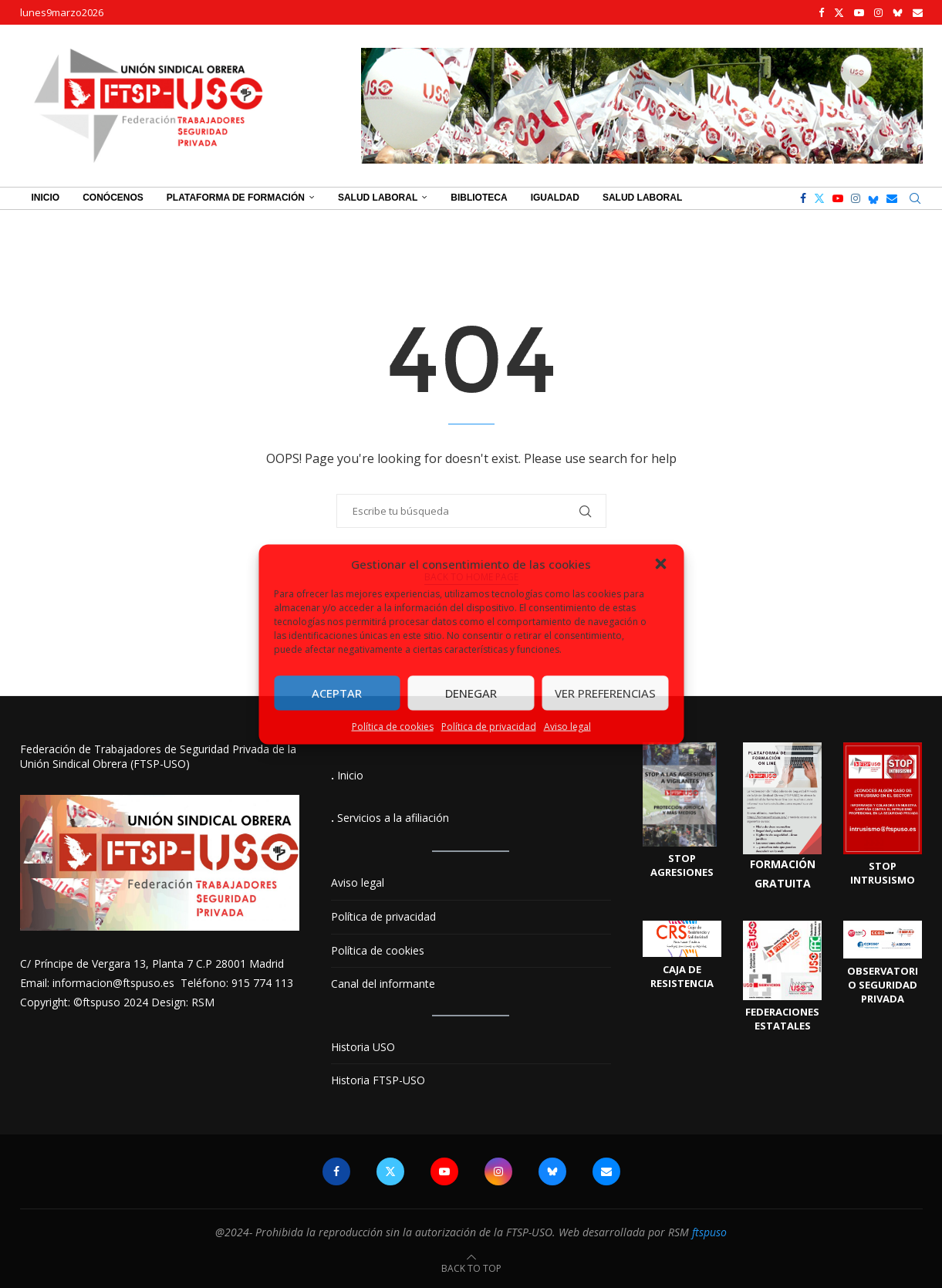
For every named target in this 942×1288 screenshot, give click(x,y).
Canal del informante (383, 983)
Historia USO (363, 1047)
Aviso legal (567, 725)
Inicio (46, 197)
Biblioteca (479, 197)
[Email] (918, 12)
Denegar (471, 693)
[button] (660, 563)
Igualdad (555, 197)
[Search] (915, 198)
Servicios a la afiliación (393, 817)
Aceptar (337, 693)
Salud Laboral (377, 197)
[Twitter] (839, 12)
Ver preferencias (605, 693)
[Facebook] (821, 12)
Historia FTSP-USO (378, 1080)
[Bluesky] (898, 12)
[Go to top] (471, 1267)
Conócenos (113, 197)
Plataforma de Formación (236, 197)
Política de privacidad (488, 725)
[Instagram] (878, 12)
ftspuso (709, 1232)
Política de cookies (393, 725)
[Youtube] (859, 12)
